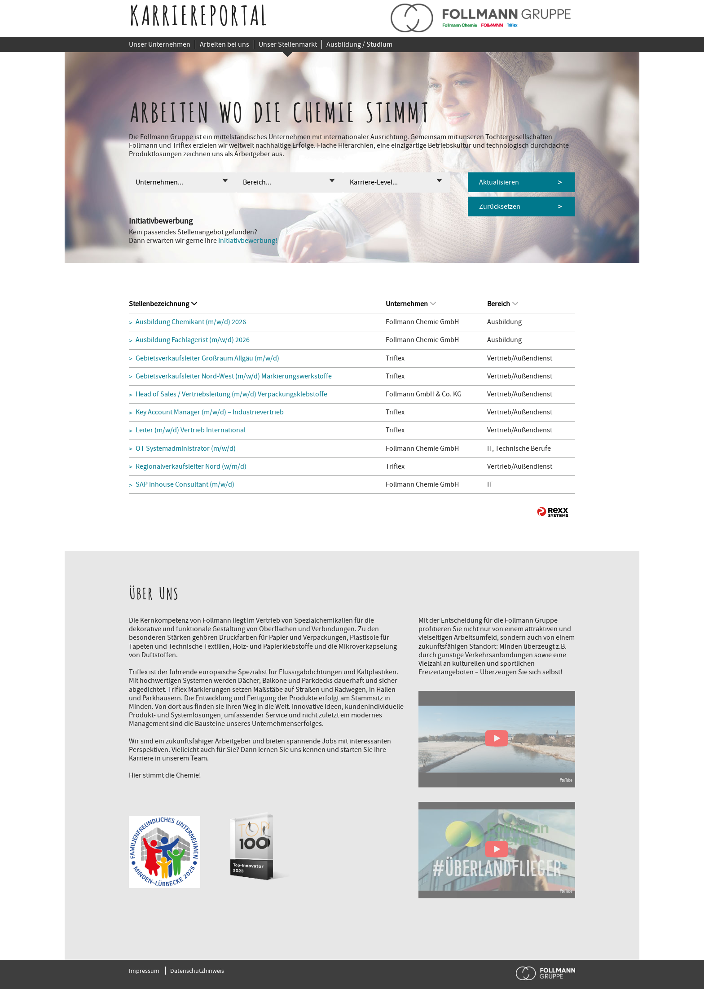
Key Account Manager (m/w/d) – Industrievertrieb (210, 412)
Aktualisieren (499, 182)
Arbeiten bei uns (224, 44)
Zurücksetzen (499, 206)
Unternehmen (411, 303)
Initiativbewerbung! (247, 240)
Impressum (144, 971)
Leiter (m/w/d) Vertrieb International (191, 430)
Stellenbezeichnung (163, 303)
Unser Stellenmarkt (288, 44)
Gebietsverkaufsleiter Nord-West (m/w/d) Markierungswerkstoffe (234, 376)
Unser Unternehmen (159, 44)
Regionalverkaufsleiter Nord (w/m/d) (191, 466)
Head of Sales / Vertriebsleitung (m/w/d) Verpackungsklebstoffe (231, 394)
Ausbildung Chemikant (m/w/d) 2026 (191, 322)
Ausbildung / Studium (359, 44)
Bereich (502, 303)
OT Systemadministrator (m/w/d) (186, 448)
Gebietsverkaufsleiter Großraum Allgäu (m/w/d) (207, 358)
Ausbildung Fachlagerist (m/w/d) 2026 (193, 340)
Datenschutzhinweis (197, 971)
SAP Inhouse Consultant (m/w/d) (185, 484)
